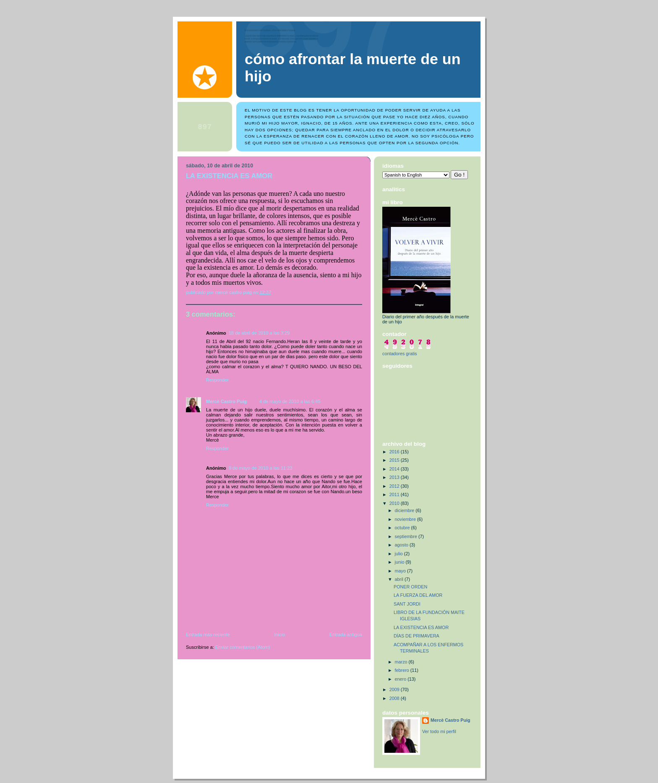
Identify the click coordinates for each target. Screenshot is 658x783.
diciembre (405, 510)
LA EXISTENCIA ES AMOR (421, 627)
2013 (395, 477)
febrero (402, 670)
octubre (403, 527)
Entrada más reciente (208, 634)
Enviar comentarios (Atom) (242, 647)
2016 (395, 451)
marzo (402, 661)
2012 (395, 486)
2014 (395, 468)
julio (399, 553)
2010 (395, 503)
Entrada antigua (345, 634)
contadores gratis (399, 353)
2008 (395, 698)
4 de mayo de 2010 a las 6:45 (290, 401)
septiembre (406, 536)
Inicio (279, 634)
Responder (217, 379)
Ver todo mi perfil (439, 731)
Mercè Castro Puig (226, 401)
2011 (395, 494)
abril (400, 579)
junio (400, 561)
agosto (402, 544)
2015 (395, 460)
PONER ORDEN (410, 586)
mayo (401, 570)
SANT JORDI (407, 603)
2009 (395, 689)
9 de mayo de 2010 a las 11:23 (260, 468)
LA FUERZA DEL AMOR (418, 595)
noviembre (406, 519)
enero (401, 679)
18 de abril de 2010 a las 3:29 (259, 333)
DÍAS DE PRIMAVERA (416, 635)
